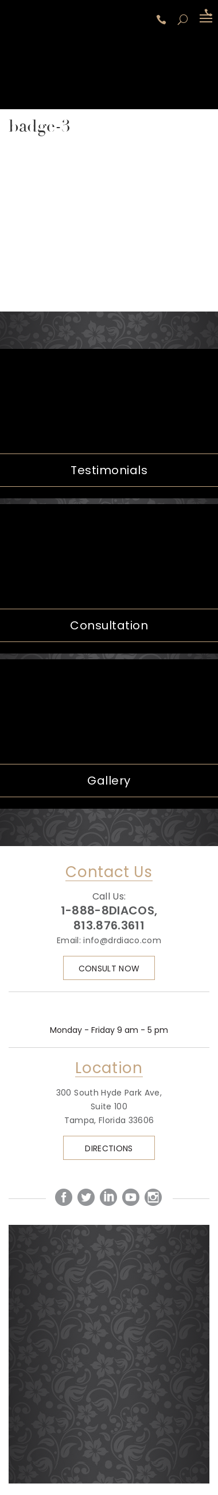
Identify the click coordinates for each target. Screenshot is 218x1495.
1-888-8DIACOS (162, 19)
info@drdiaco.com (122, 940)
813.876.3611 (109, 925)
